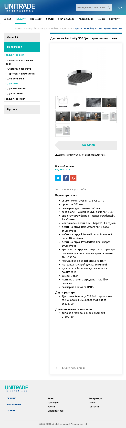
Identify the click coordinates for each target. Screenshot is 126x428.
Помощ (101, 19)
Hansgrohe (31, 28)
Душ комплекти (16, 88)
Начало (18, 28)
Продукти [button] (20, 19)
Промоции (36, 19)
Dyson (11, 410)
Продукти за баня (49, 28)
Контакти (114, 19)
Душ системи (14, 93)
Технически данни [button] (73, 367)
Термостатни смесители (20, 73)
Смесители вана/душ (19, 68)
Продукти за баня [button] (14, 54)
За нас (7, 19)
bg (120, 7)
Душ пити (67, 28)
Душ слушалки (15, 78)
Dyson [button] (12, 109)
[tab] (22, 37)
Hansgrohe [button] (14, 46)
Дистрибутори (66, 19)
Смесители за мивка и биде (19, 62)
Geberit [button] (12, 37)
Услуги (50, 19)
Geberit (12, 398)
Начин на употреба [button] (74, 189)
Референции (85, 19)
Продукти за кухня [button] (14, 99)
